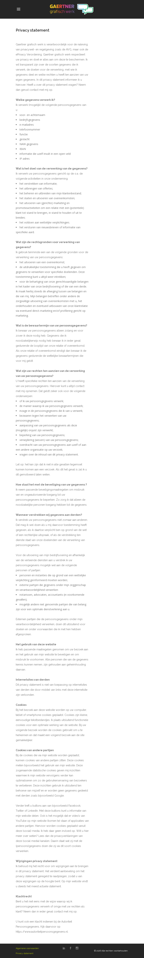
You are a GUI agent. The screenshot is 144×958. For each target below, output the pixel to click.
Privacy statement (24, 953)
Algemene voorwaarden (27, 948)
